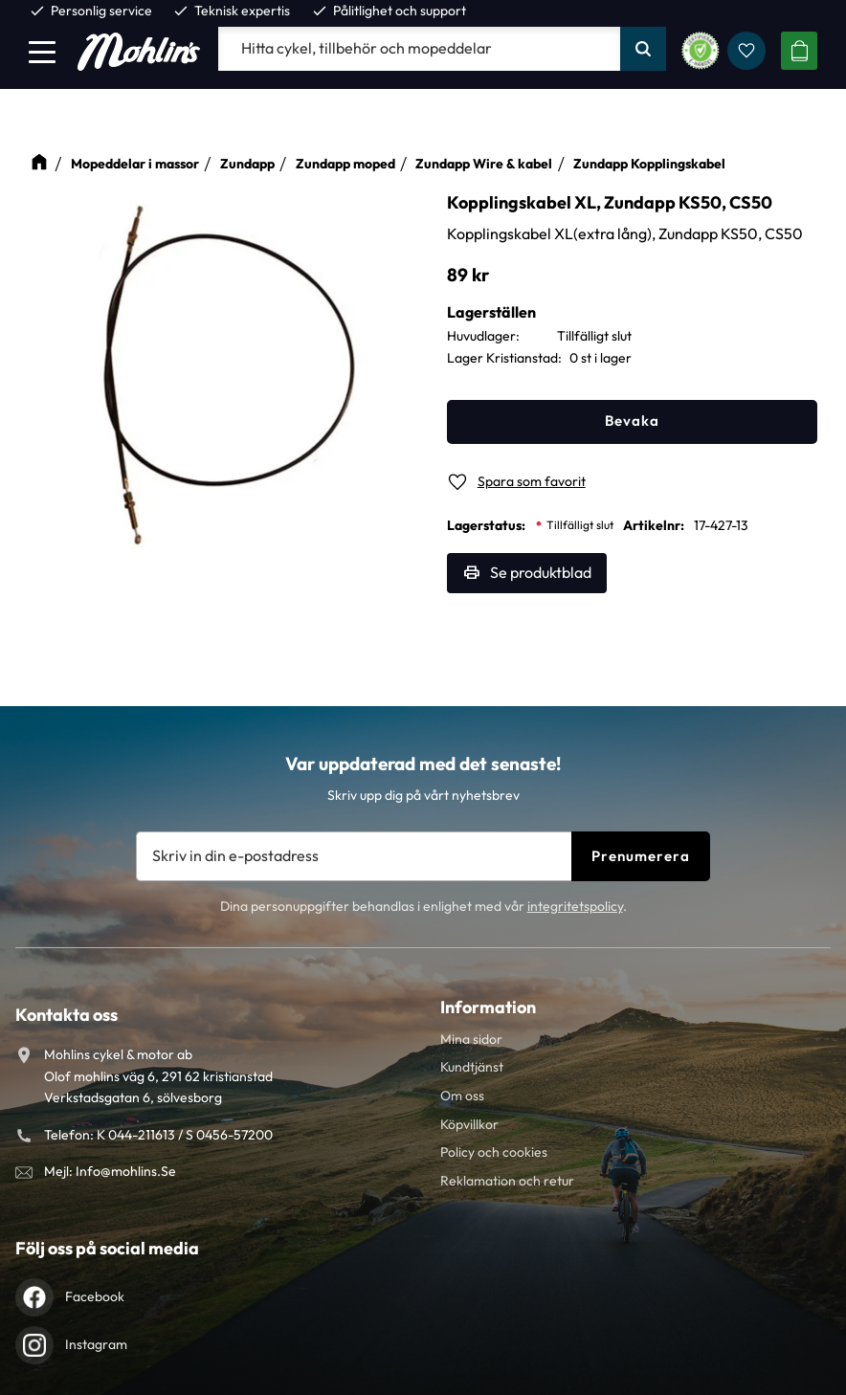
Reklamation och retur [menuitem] (507, 1180)
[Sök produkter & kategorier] (419, 49)
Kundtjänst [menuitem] (471, 1066)
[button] (42, 52)
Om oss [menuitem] (462, 1095)
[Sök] (643, 49)
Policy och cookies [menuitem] (493, 1152)
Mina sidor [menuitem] (471, 1039)
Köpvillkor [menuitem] (469, 1124)
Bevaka (632, 420)
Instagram (96, 1344)
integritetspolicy (575, 906)
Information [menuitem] (488, 1007)
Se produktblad (540, 572)
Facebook (94, 1296)
